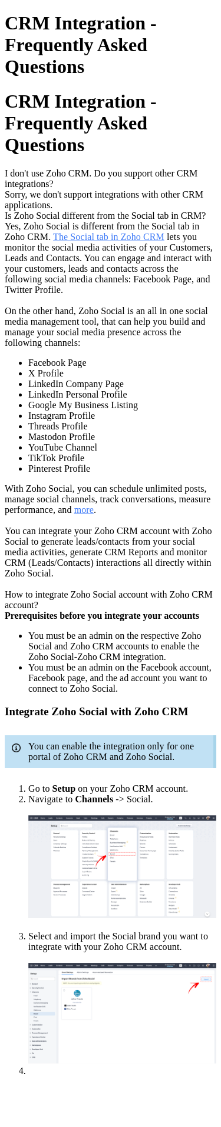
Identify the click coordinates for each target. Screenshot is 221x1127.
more (84, 510)
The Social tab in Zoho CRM (108, 237)
